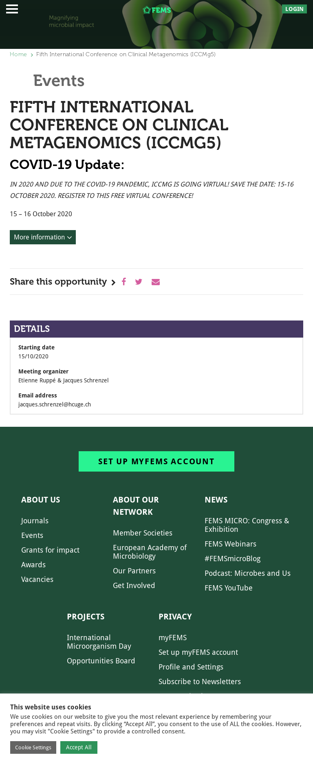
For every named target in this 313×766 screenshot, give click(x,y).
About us (40, 500)
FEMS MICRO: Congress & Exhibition (247, 524)
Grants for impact (50, 550)
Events (32, 535)
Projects (85, 616)
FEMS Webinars (230, 544)
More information (39, 237)
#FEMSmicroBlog (232, 558)
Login (294, 9)
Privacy (175, 616)
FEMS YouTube (229, 588)
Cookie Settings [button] (33, 747)
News (216, 500)
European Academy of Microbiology (150, 551)
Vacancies (37, 579)
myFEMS (173, 637)
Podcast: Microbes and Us (248, 573)
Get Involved (134, 585)
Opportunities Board (101, 660)
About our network (136, 506)
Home (18, 54)
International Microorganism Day (99, 641)
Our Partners (134, 570)
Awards (33, 564)
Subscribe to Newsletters (200, 681)
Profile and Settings (191, 667)
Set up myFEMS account (156, 461)
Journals (34, 520)
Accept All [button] (79, 747)
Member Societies (142, 533)
